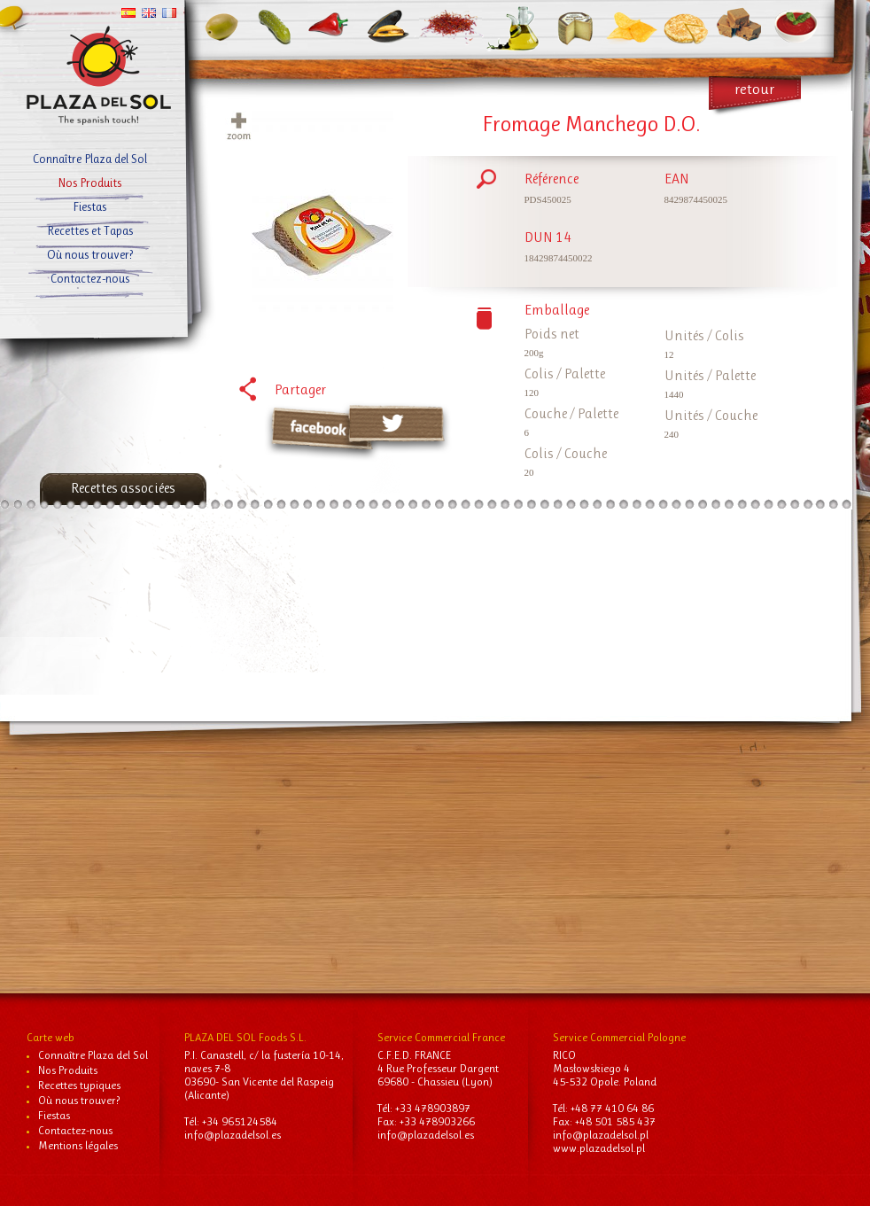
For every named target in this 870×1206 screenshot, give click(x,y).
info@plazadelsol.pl (601, 1134)
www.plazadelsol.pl (599, 1148)
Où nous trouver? (79, 1100)
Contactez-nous (75, 1130)
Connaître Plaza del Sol (93, 1055)
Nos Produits (67, 1070)
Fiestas (54, 1115)
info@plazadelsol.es (232, 1134)
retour (754, 88)
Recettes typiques (79, 1085)
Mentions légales (78, 1145)
